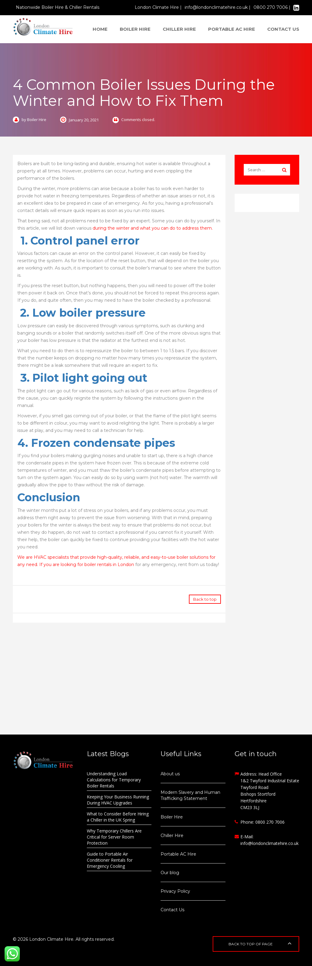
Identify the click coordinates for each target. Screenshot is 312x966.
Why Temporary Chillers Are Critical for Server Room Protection (114, 837)
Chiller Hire (179, 29)
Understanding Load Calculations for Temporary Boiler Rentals (114, 780)
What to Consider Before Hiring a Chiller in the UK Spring (118, 817)
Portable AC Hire (231, 29)
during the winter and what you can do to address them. (153, 228)
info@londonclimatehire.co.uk (269, 843)
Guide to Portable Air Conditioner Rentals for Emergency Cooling (110, 860)
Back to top (205, 599)
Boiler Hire (135, 29)
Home (100, 29)
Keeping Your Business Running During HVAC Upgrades (118, 800)
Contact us (283, 29)
